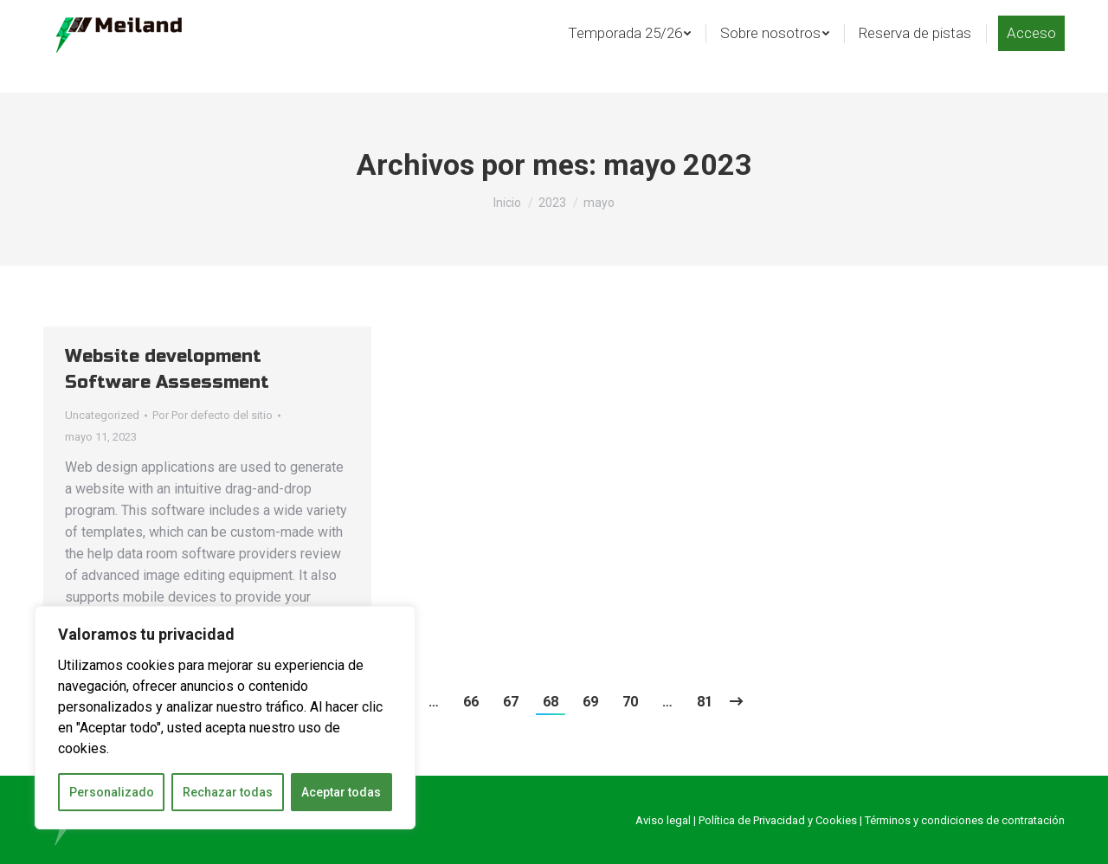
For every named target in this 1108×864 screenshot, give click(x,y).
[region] (225, 717)
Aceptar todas (341, 792)
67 (511, 701)
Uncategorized (102, 415)
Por (212, 415)
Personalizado (111, 792)
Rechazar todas (228, 792)
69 (590, 701)
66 (471, 701)
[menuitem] (629, 61)
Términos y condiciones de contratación (965, 820)
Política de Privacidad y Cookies (778, 820)
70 (630, 701)
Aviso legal (663, 820)
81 (704, 701)
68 (550, 701)
